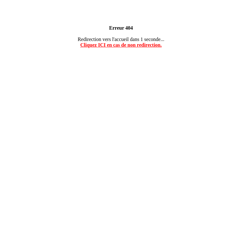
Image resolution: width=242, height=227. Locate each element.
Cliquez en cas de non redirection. (121, 45)
